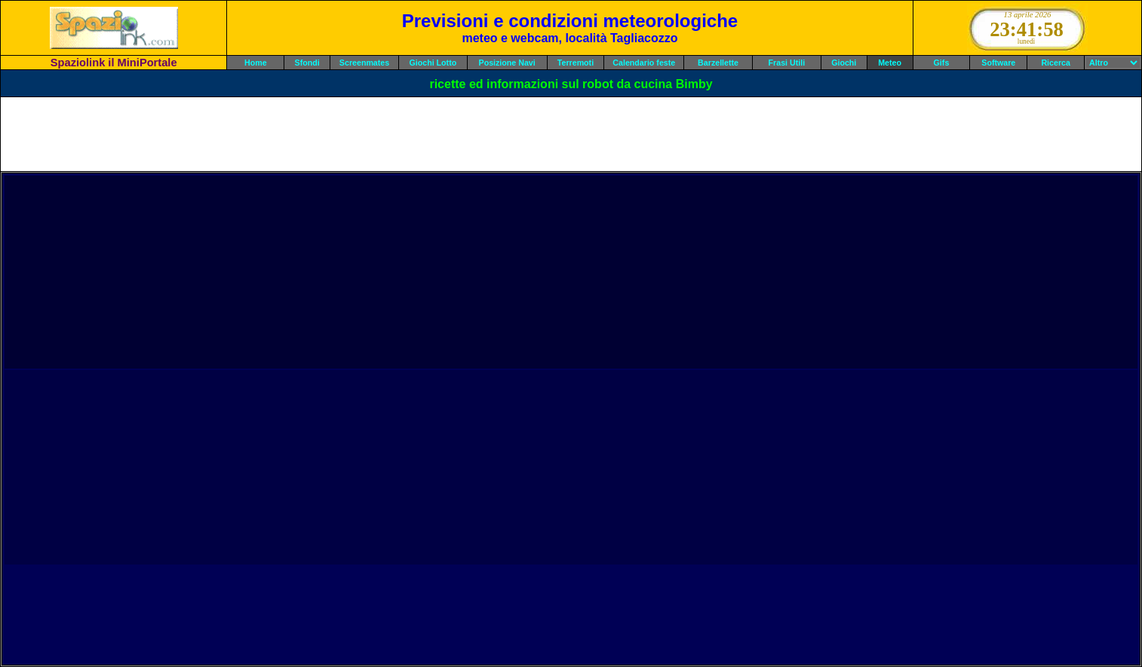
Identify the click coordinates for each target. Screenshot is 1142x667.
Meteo (889, 62)
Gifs (942, 62)
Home (255, 62)
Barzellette (718, 62)
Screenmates (364, 62)
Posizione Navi (507, 62)
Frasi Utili (787, 62)
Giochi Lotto (432, 62)
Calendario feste (643, 62)
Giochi (843, 62)
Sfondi (307, 62)
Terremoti (575, 62)
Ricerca (1055, 62)
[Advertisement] (571, 134)
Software (998, 62)
